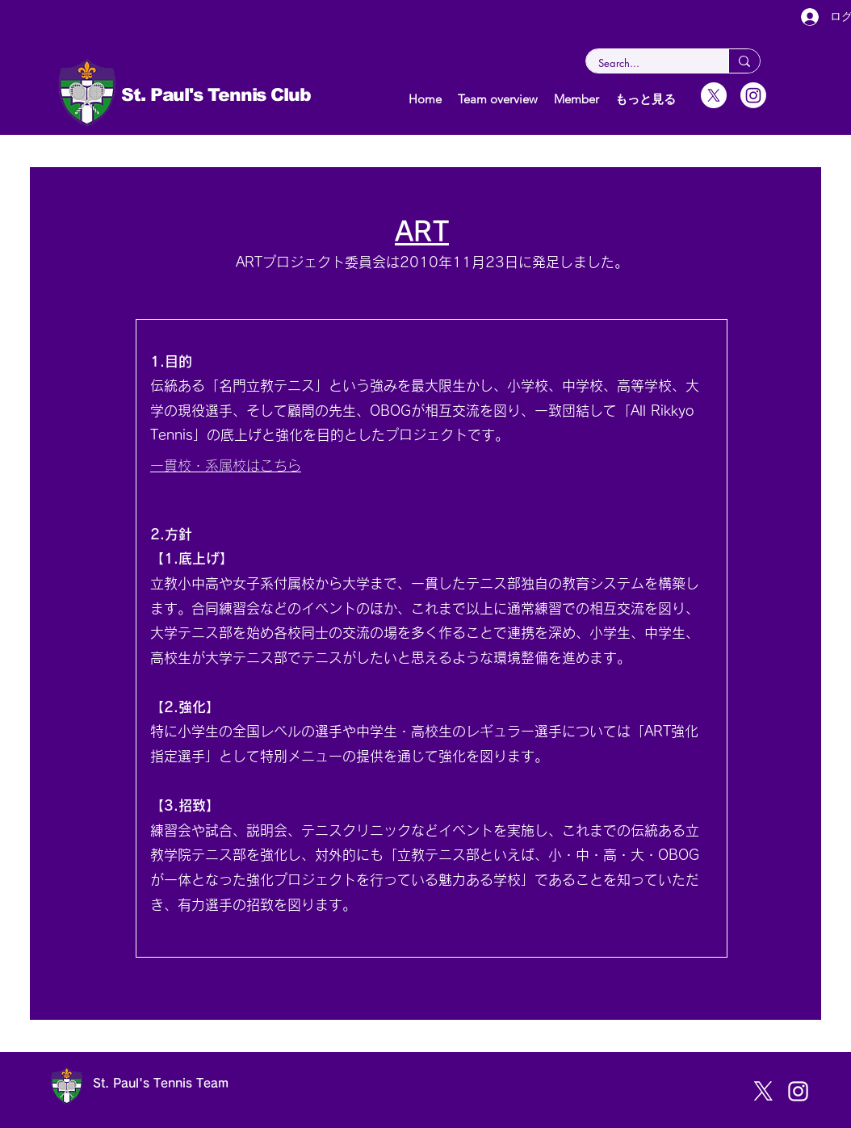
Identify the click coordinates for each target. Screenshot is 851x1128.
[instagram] (798, 1091)
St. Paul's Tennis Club (218, 95)
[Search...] (646, 63)
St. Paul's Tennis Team (160, 1083)
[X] (714, 95)
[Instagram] (753, 95)
